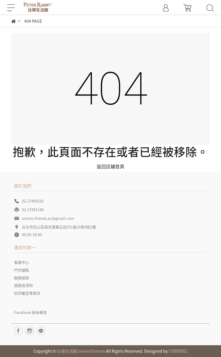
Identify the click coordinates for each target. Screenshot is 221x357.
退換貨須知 (23, 285)
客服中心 (21, 262)
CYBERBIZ (178, 351)
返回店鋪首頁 (110, 166)
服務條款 (21, 277)
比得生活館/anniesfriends (81, 351)
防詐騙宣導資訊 (27, 293)
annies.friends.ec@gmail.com (48, 218)
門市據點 (21, 270)
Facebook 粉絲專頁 (30, 312)
